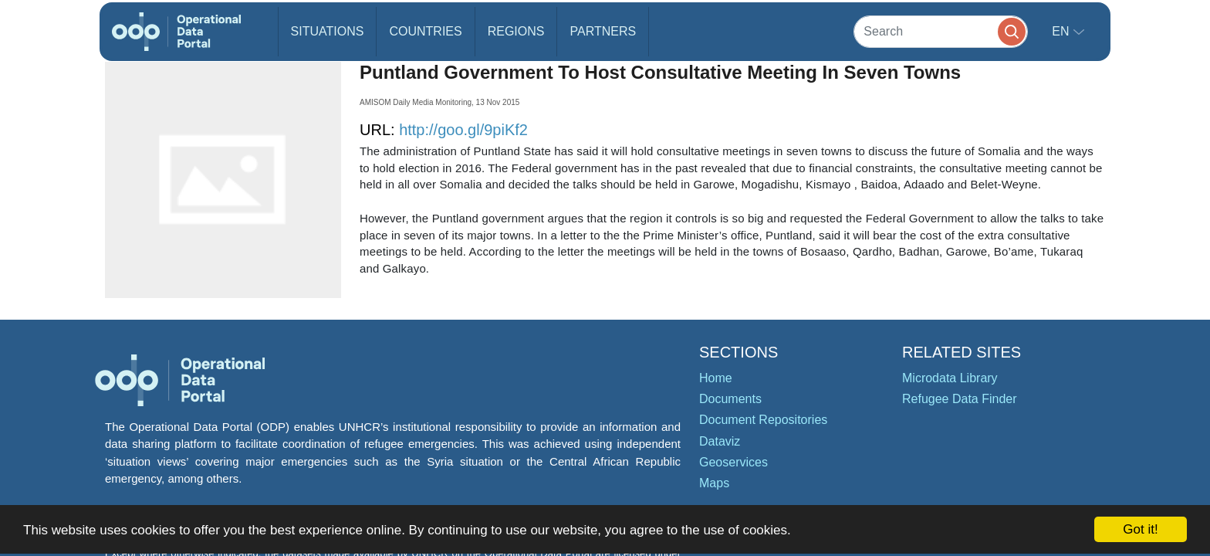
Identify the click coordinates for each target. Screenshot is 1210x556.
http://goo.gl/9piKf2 (463, 129)
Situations (327, 31)
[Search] (940, 31)
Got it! (1140, 529)
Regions (516, 31)
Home (715, 378)
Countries (425, 31)
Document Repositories (763, 419)
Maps (714, 483)
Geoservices (733, 462)
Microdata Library (950, 378)
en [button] (1062, 31)
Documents (730, 398)
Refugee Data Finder (959, 398)
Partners (603, 31)
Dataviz (719, 441)
